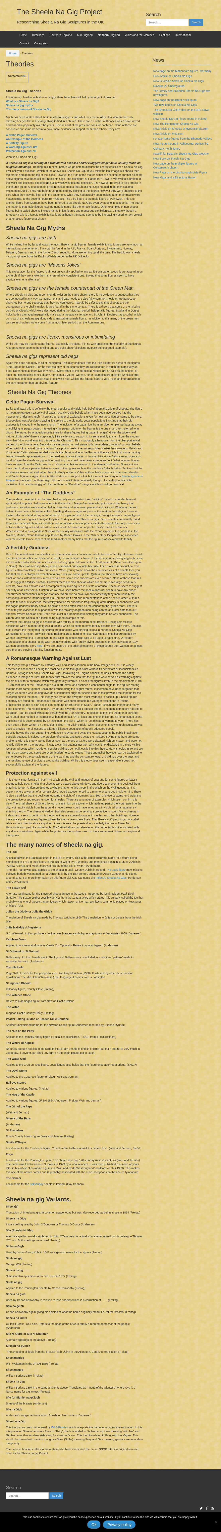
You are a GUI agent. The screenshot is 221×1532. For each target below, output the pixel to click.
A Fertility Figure (17, 143)
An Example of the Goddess (24, 139)
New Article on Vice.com (168, 133)
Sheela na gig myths (19, 105)
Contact (24, 43)
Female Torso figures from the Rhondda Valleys (182, 138)
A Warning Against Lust (21, 147)
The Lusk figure (116, 869)
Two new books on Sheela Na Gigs (175, 104)
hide (23, 76)
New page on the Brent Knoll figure (174, 99)
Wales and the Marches (139, 35)
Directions (38, 35)
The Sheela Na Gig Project (59, 12)
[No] (216, 1522)
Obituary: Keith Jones (166, 148)
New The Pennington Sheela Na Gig (175, 123)
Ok (94, 1524)
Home (23, 35)
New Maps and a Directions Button (174, 177)
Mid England (85, 35)
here (39, 645)
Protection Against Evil (21, 151)
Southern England (61, 35)
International (183, 35)
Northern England (109, 35)
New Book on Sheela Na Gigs (171, 158)
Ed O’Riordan (59, 1427)
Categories (41, 43)
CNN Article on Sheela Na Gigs (172, 76)
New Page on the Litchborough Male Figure (180, 172)
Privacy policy (119, 1524)
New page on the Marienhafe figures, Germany (182, 71)
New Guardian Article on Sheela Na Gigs (178, 81)
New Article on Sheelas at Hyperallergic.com (180, 128)
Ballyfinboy (36, 1184)
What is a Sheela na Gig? (22, 101)
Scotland (164, 35)
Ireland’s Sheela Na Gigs (111, 877)
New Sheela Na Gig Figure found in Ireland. (180, 118)
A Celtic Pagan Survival (21, 135)
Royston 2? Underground (168, 86)
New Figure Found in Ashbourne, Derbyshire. (181, 143)
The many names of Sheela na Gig (28, 109)
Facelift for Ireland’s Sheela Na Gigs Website (181, 153)
